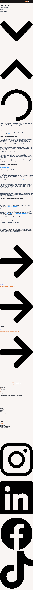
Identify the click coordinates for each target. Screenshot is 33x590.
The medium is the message (4, 167)
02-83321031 (2, 390)
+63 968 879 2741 (3, 393)
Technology (2, 408)
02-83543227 (2, 389)
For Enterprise (2, 425)
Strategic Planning (3, 399)
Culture (1, 239)
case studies (22, 231)
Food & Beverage (3, 416)
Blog (1, 433)
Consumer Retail (3, 413)
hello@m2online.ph (3, 387)
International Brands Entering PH (5, 426)
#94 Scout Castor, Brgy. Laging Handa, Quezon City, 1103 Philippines (11, 395)
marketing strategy (6, 123)
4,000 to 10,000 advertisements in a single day (15, 133)
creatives (30, 230)
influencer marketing (9, 230)
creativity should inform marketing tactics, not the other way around (18, 213)
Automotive (2, 412)
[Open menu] (31, 1)
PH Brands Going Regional (4, 427)
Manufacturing (2, 415)
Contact (27, 1)
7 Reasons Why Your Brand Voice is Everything (13, 151)
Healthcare (2, 409)
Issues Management (3, 403)
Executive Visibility (3, 429)
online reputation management (17, 230)
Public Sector (2, 421)
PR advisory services (8, 229)
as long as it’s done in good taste (12, 206)
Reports (1, 435)
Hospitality (2, 419)
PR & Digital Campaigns (4, 400)
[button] (16, 31)
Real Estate (2, 420)
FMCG (1, 411)
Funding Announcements (4, 428)
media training (25, 230)
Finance (1, 410)
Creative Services (3, 404)
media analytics (2, 230)
